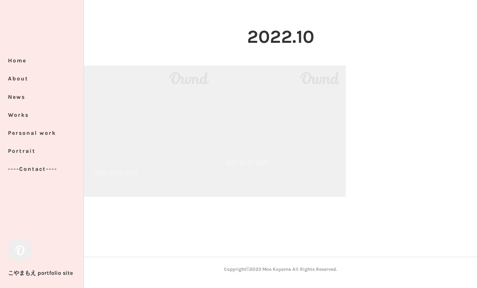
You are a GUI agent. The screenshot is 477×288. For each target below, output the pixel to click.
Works (18, 115)
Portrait (22, 151)
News (16, 97)
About (18, 78)
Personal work (32, 133)
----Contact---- (32, 169)
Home (17, 60)
